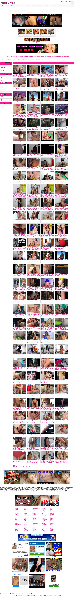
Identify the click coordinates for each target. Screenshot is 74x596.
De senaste (3, 67)
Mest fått (2, 70)
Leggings (60, 75)
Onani (36, 116)
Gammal (48, 316)
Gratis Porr (36, 56)
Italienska (46, 102)
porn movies (32, 59)
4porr (25, 508)
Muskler (32, 102)
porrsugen (34, 519)
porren (16, 530)
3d (42, 88)
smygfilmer (35, 510)
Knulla (51, 56)
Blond (45, 182)
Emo (23, 301)
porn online (36, 59)
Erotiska (33, 368)
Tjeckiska (64, 195)
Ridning (24, 422)
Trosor (66, 288)
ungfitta (16, 508)
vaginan (25, 513)
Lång (1, 99)
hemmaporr (44, 531)
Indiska (38, 249)
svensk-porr (26, 515)
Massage (36, 461)
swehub (51, 508)
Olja (32, 462)
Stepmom (20, 76)
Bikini (18, 381)
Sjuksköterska (32, 168)
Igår (1, 86)
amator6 (43, 518)
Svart (52, 75)
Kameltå (57, 288)
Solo (33, 75)
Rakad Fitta (40, 56)
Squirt (23, 408)
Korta (2, 96)
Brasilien (65, 88)
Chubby (35, 115)
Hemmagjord (47, 76)
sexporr (34, 515)
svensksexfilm (53, 531)
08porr (34, 525)
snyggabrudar (18, 525)
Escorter (25, 56)
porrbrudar (44, 510)
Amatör (47, 75)
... (23, 466)
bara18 (51, 530)
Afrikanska (43, 75)
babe (51, 519)
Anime (33, 128)
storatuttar (52, 529)
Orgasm (64, 75)
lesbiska (52, 514)
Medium (2, 97)
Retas (56, 289)
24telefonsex (44, 519)
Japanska (15, 169)
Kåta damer (68, 56)
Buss (46, 209)
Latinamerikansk (63, 196)
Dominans (20, 209)
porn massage (21, 59)
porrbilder (34, 531)
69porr (25, 523)
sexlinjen (52, 511)
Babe (17, 102)
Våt (67, 182)
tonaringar (52, 510)
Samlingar (45, 129)
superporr (52, 521)
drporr (34, 524)
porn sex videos (41, 59)
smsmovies (35, 514)
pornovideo (44, 525)
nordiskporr (17, 513)
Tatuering (46, 261)
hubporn (43, 530)
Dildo (21, 316)
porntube (43, 523)
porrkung (25, 524)
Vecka (2, 87)
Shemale (70, 1)
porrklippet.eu (18, 595)
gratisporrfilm (35, 523)
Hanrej (45, 89)
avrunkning (26, 521)
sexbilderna (26, 509)
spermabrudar (18, 524)
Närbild (28, 408)
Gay (66, 1)
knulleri (16, 514)
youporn (25, 525)
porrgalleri (44, 509)
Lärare (35, 289)
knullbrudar (17, 515)
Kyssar (18, 329)
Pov (17, 76)
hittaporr (52, 523)
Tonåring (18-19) (60, 89)
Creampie (19, 88)
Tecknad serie (22, 128)
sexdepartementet (36, 508)
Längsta (2, 71)
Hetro (63, 1)
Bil (16, 88)
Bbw (14, 155)
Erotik (33, 56)
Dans (30, 75)
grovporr (16, 531)
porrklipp (17, 528)
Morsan (21, 75)
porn (7, 59)
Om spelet (49, 129)
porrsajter (34, 529)
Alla (1, 80)
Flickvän (60, 155)
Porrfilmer (48, 56)
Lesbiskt (51, 76)
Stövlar (44, 169)
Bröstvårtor (18, 422)
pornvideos (44, 520)
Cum (49, 89)
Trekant (20, 302)
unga (25, 514)
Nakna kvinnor (15, 56)
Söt (28, 75)
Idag (1, 84)
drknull (16, 509)
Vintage (62, 289)
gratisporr (26, 510)
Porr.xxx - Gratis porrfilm (37, 42)
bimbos (25, 529)
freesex (51, 520)
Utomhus (19, 382)
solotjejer (25, 518)
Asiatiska (15, 168)
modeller (43, 508)
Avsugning (18, 75)
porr (33, 520)
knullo (16, 520)
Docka (23, 316)
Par (14, 116)
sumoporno (17, 523)
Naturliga (35, 222)
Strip (62, 129)
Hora (65, 129)
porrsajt (34, 530)
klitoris (51, 524)
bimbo (51, 518)
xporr (25, 528)
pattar (51, 528)
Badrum (29, 129)
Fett (23, 209)
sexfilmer (34, 518)
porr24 (34, 511)
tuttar (51, 509)
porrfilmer (52, 513)
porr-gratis (34, 513)
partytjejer (17, 511)
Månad (2, 89)
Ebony (42, 76)
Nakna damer (58, 56)
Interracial (23, 116)
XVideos (2, 106)
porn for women (16, 59)
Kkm (39, 395)
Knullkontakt (29, 56)
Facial (31, 116)
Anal (18, 115)
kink (42, 529)
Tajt (63, 156)
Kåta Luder (8, 56)
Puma (51, 169)
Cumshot (52, 89)
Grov (64, 182)
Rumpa (20, 288)
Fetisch (56, 155)
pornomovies (44, 528)
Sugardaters (54, 56)
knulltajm (25, 531)
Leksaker (66, 156)
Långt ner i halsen (19, 249)
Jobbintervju (47, 342)
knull (25, 520)
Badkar (38, 128)
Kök (34, 116)
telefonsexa (52, 515)
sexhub (51, 525)
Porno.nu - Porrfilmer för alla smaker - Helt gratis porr (37, 41)
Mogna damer (63, 56)
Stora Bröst (49, 208)
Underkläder (22, 329)
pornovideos (44, 524)
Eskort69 (11, 56)
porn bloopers (11, 59)
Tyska (56, 381)
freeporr (43, 521)
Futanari (52, 301)
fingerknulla (44, 515)
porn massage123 (26, 59)
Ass (14, 75)
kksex (34, 521)
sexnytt (25, 519)
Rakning (57, 421)
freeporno (26, 530)
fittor (25, 511)
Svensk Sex (44, 56)
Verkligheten (65, 395)
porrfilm (34, 509)
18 (56, 88)
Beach (28, 102)
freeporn (16, 529)
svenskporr (17, 521)
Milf (18, 222)
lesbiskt (43, 511)
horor (43, 513)
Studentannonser (21, 56)
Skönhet (50, 88)
